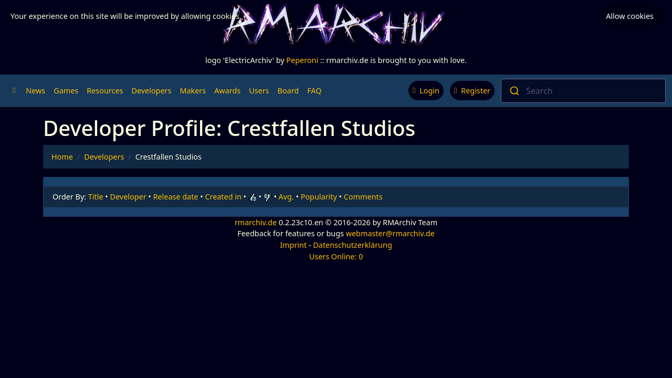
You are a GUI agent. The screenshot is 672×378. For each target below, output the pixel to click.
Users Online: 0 (336, 256)
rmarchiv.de (256, 222)
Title (95, 197)
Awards (227, 91)
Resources (105, 91)
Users (259, 91)
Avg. (286, 197)
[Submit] (513, 90)
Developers (151, 91)
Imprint (293, 245)
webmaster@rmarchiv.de (390, 233)
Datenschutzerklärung (352, 245)
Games (66, 91)
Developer (128, 197)
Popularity (319, 197)
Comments (363, 197)
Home (62, 157)
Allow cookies (630, 16)
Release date (175, 197)
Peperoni (302, 60)
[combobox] (583, 91)
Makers (193, 91)
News (35, 91)
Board (288, 91)
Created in (223, 197)
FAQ (314, 91)
